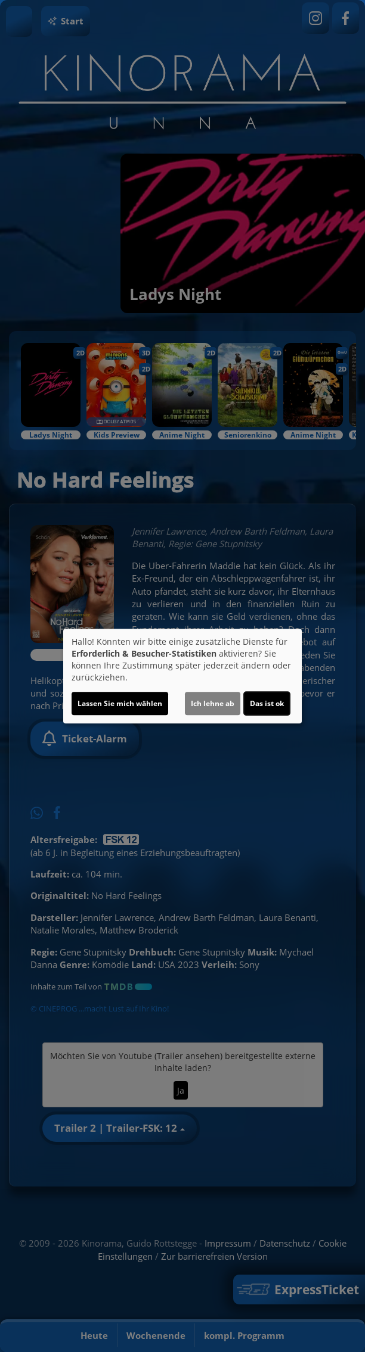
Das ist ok (267, 703)
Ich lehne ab (212, 703)
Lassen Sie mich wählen (120, 703)
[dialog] (182, 676)
